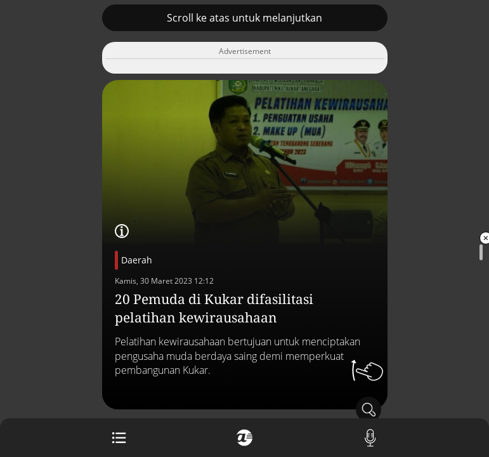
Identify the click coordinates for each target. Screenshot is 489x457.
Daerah (136, 260)
